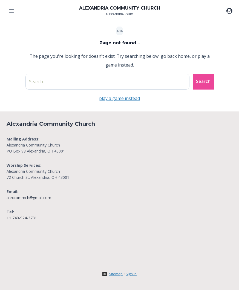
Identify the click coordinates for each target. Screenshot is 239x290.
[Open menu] (12, 11)
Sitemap (116, 273)
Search (203, 81)
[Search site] (107, 82)
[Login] (229, 11)
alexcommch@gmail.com (29, 197)
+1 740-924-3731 (22, 217)
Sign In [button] (131, 273)
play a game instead (119, 98)
